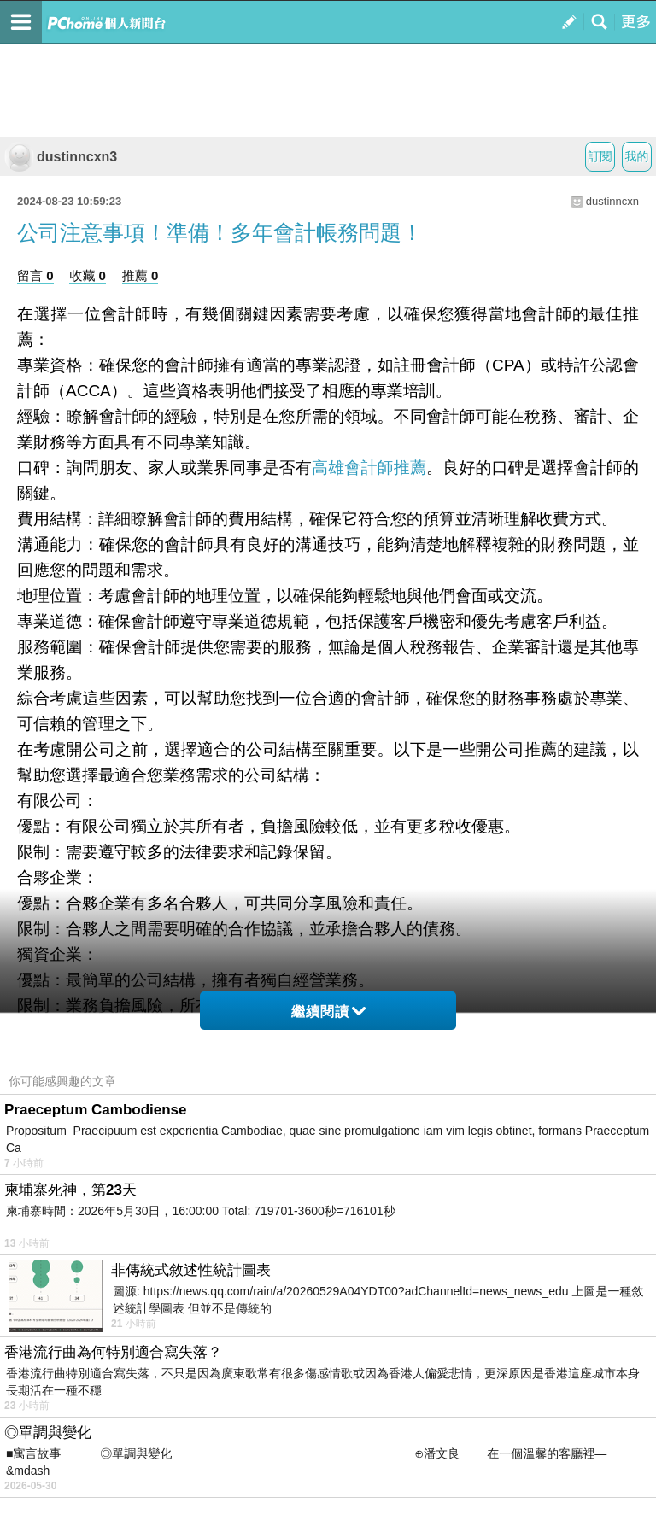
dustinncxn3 (60, 157)
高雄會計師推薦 (369, 468)
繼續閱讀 (328, 1011)
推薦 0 (140, 275)
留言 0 (35, 275)
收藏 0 (87, 275)
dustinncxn (612, 201)
